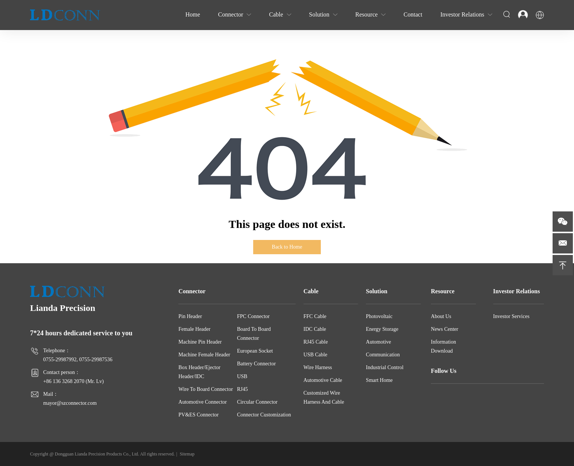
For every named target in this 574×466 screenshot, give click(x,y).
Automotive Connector (202, 402)
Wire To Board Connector (205, 389)
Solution (376, 291)
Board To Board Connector (254, 333)
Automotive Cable (323, 380)
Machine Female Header (204, 354)
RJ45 (242, 389)
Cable (311, 291)
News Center (444, 329)
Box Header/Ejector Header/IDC (199, 372)
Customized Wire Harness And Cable (324, 397)
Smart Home (379, 380)
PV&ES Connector (198, 415)
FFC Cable (315, 316)
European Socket (255, 351)
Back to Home (287, 247)
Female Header (194, 329)
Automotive (378, 342)
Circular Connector (257, 402)
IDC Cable (315, 329)
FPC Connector (253, 316)
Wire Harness (318, 367)
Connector (191, 291)
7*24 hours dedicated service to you (81, 333)
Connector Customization (264, 415)
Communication (383, 354)
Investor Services (511, 316)
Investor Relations (516, 291)
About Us (441, 316)
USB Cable (315, 354)
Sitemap (187, 454)
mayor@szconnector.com (70, 403)
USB (242, 376)
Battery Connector (256, 363)
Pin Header (190, 316)
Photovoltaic (379, 316)
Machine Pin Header (200, 342)
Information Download (443, 346)
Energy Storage (382, 329)
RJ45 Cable (316, 342)
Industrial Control (384, 367)
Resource (443, 291)
